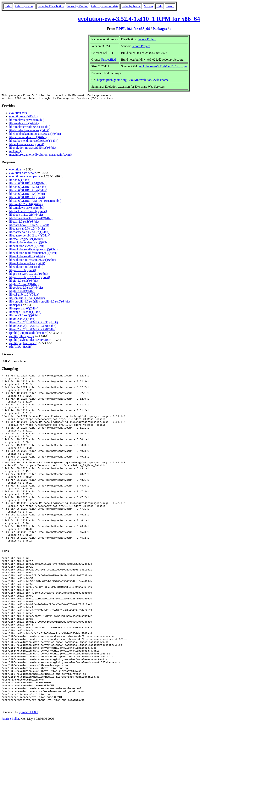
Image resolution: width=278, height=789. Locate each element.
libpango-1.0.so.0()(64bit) (25, 313)
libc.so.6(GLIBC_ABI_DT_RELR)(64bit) (35, 201)
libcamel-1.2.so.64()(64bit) (26, 205)
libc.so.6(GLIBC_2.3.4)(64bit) (28, 191)
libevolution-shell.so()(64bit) (27, 264)
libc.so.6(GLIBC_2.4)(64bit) (27, 195)
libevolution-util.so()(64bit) (26, 267)
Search (170, 6)
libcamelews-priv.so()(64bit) (26, 121)
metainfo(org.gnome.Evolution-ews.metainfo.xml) (40, 155)
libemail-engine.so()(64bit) (26, 240)
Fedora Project (147, 39)
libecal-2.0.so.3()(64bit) (24, 222)
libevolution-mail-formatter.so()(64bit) (33, 254)
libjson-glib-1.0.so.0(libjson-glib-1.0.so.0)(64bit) (39, 302)
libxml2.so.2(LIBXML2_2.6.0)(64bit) (32, 327)
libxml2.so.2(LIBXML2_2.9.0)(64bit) (32, 330)
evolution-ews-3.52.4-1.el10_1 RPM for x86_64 (139, 18)
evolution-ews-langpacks (24, 177)
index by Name (131, 6)
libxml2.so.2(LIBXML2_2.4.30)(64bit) (33, 323)
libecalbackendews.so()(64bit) (28, 138)
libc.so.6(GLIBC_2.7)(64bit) (27, 198)
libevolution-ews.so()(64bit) (26, 145)
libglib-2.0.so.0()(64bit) (24, 285)
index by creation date (104, 6)
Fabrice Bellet (10, 784)
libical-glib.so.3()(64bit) (24, 295)
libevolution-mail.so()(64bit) (27, 257)
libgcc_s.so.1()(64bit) (22, 271)
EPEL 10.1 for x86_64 (133, 29)
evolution (15, 170)
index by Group (24, 6)
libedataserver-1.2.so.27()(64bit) (29, 233)
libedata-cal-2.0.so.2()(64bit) (27, 229)
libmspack (15, 306)
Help (160, 6)
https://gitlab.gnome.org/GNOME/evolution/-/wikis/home (133, 79)
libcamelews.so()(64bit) (24, 124)
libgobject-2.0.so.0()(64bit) (26, 288)
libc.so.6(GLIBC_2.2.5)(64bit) (28, 188)
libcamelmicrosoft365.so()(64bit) (29, 128)
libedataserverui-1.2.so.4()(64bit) (29, 236)
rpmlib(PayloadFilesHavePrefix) (29, 340)
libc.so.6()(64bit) (19, 181)
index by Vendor (77, 6)
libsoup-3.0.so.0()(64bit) (24, 316)
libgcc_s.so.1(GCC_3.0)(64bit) (28, 274)
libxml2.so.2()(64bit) (22, 320)
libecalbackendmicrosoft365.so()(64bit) (33, 141)
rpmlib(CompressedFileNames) (28, 334)
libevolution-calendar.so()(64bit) (29, 243)
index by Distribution (51, 6)
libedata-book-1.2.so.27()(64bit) (29, 226)
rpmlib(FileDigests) (21, 337)
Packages (160, 29)
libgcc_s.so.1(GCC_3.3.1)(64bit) (29, 278)
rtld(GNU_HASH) (20, 347)
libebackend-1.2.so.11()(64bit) (28, 212)
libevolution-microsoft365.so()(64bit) (32, 148)
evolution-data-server (22, 174)
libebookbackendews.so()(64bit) (29, 131)
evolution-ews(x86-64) (23, 117)
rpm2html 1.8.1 (28, 777)
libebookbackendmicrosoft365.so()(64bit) (35, 134)
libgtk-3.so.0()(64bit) (22, 292)
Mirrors (148, 6)
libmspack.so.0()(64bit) (23, 309)
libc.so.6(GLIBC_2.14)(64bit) (27, 184)
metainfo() (15, 152)
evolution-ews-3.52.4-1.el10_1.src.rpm (163, 66)
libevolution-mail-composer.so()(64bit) (33, 250)
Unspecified (108, 59)
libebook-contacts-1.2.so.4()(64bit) (31, 219)
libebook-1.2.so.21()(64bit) (26, 215)
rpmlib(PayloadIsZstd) (23, 344)
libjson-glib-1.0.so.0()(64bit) (27, 299)
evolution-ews (18, 114)
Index (8, 6)
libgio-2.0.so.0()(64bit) (23, 281)
